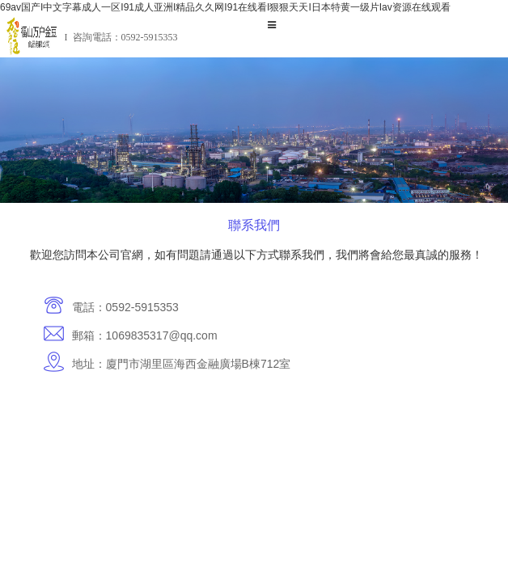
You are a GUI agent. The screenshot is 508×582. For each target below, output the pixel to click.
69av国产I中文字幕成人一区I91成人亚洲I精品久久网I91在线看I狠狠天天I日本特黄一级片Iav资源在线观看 (225, 7)
